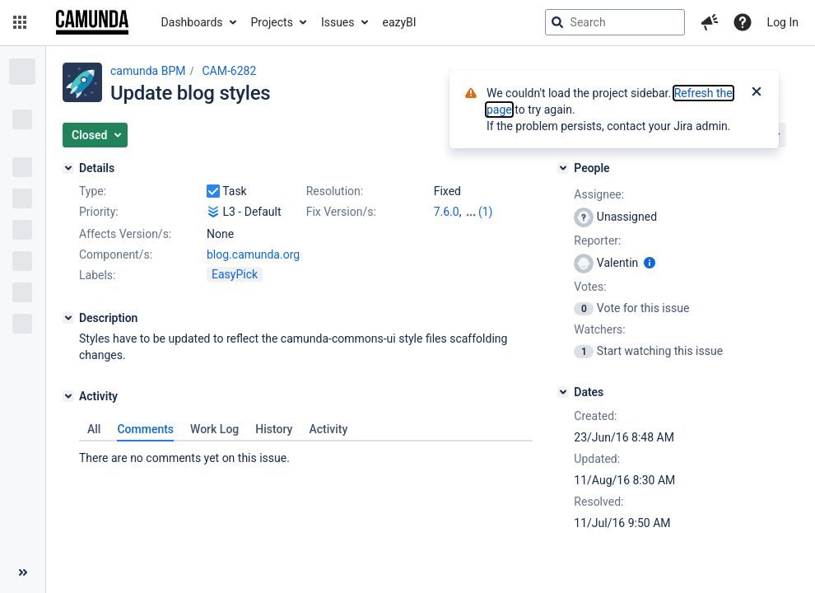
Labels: (97, 275)
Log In (783, 22)
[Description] (68, 318)
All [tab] (93, 429)
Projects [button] (272, 22)
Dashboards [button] (192, 22)
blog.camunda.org (253, 254)
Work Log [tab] (214, 429)
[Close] (756, 93)
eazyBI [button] (400, 22)
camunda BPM (147, 70)
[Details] (68, 168)
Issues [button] (338, 22)
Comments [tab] (145, 429)
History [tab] (273, 429)
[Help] (742, 22)
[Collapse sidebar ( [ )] (22, 572)
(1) (485, 211)
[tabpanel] (306, 453)
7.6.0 (446, 211)
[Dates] (563, 392)
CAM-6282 (229, 70)
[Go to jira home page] (92, 22)
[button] (19, 22)
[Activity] (68, 396)
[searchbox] (615, 22)
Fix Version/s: (341, 211)
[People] (563, 168)
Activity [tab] (328, 429)
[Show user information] (649, 262)
